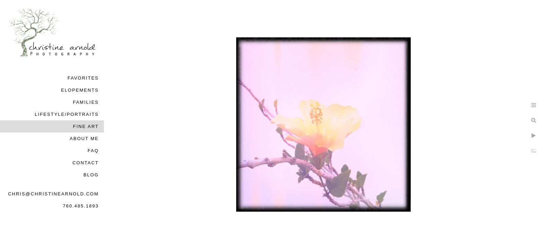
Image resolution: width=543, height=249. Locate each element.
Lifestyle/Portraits (67, 114)
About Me (84, 138)
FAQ (93, 150)
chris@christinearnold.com (53, 193)
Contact (85, 162)
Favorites (83, 78)
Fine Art (86, 126)
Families (86, 102)
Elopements (80, 90)
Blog (91, 174)
